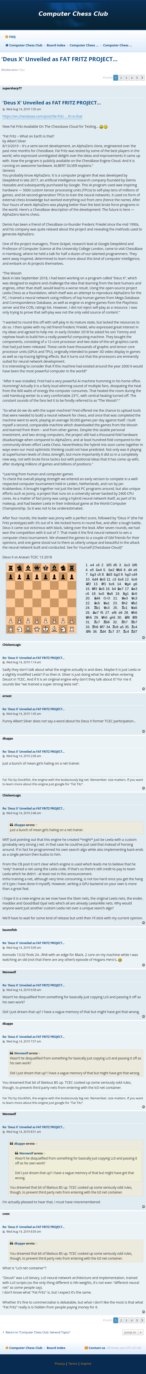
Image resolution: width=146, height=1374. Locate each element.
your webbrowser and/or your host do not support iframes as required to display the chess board (73, 597)
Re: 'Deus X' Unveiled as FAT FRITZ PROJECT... (33, 658)
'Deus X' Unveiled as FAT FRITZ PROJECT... (59, 59)
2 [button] (121, 78)
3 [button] (126, 78)
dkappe (19, 825)
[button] (142, 78)
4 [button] (131, 78)
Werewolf (21, 1053)
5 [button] (137, 78)
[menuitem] (10, 36)
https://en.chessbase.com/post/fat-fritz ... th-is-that (42, 116)
